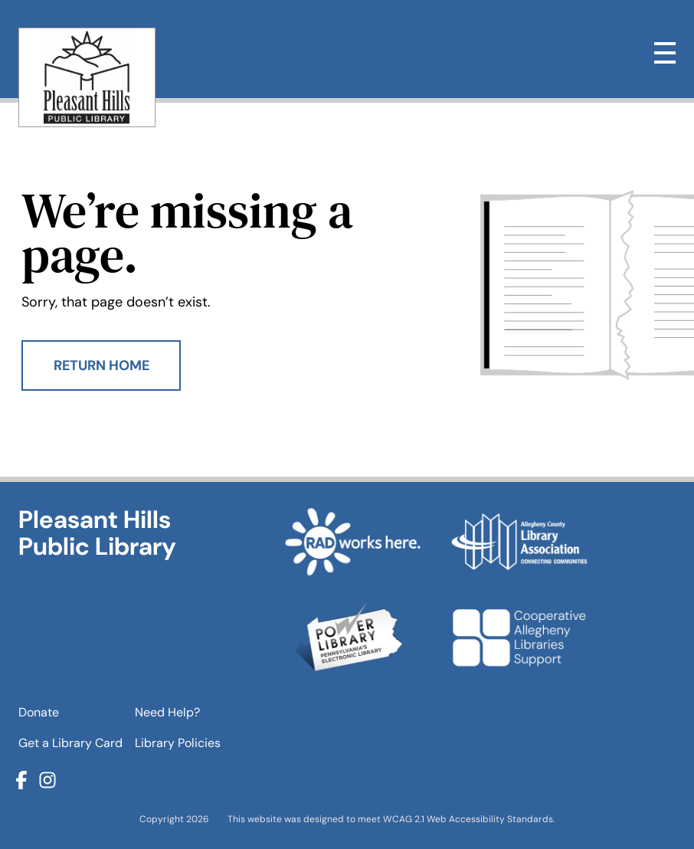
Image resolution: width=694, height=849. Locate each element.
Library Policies (178, 743)
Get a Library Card (70, 743)
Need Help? (167, 712)
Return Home (101, 365)
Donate (38, 712)
